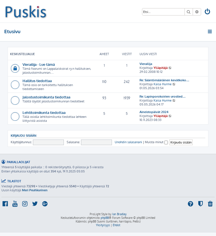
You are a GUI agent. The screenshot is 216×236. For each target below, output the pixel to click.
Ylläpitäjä (161, 68)
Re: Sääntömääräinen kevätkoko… (164, 80)
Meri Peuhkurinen (35, 190)
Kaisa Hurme (163, 84)
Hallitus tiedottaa (37, 80)
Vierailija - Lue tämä (38, 64)
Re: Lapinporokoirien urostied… (163, 96)
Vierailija (146, 64)
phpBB (105, 217)
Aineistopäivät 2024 (154, 112)
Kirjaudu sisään (23, 135)
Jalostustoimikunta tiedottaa (46, 97)
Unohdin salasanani (128, 142)
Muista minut (156, 142)
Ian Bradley (119, 214)
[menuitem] (208, 12)
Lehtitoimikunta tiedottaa (44, 112)
